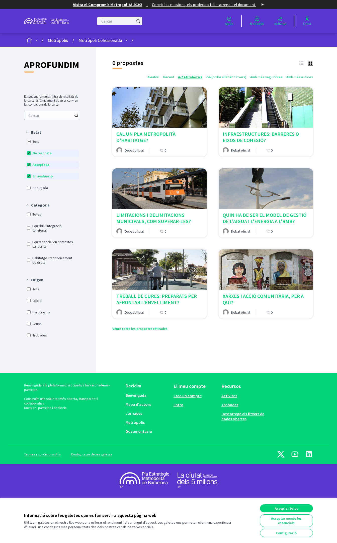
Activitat (229, 395)
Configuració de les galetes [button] (91, 454)
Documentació (139, 431)
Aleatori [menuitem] (153, 77)
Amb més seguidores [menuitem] (266, 77)
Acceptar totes (286, 508)
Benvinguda (136, 395)
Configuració (286, 533)
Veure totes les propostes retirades (139, 328)
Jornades (134, 413)
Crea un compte (188, 395)
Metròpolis (58, 40)
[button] (33, 132)
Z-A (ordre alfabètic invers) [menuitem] (226, 77)
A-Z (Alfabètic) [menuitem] (190, 77)
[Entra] (307, 21)
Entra (178, 404)
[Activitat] (280, 21)
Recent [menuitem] (168, 77)
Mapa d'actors (138, 404)
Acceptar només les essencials (286, 520)
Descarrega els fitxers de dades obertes (242, 416)
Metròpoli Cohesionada (100, 40)
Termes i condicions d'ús (42, 454)
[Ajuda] (229, 21)
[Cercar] (119, 21)
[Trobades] (257, 21)
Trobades (229, 404)
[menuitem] (52, 115)
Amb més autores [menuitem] (299, 77)
